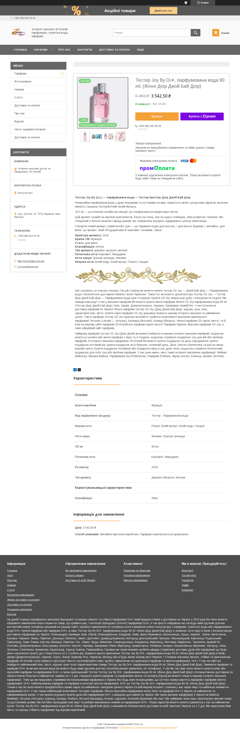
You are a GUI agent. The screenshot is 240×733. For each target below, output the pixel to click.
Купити (157, 116)
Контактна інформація (20, 594)
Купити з (202, 116)
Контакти (84, 49)
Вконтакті (187, 570)
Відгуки (19, 121)
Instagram (187, 590)
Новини (19, 89)
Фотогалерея (22, 81)
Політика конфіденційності (162, 727)
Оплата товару (74, 575)
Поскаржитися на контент (132, 727)
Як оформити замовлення (81, 570)
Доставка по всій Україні (80, 580)
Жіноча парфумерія (135, 580)
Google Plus (189, 575)
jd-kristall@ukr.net (28, 266)
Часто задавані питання (29, 129)
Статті (18, 97)
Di (97, 197)
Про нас (64, 49)
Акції (140, 49)
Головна (20, 49)
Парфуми (40, 49)
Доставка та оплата (114, 49)
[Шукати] (195, 32)
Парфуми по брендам (136, 570)
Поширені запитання (19, 609)
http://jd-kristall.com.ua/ (31, 261)
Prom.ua (138, 724)
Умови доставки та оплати (23, 599)
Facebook (188, 580)
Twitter (185, 585)
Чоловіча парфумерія (136, 575)
